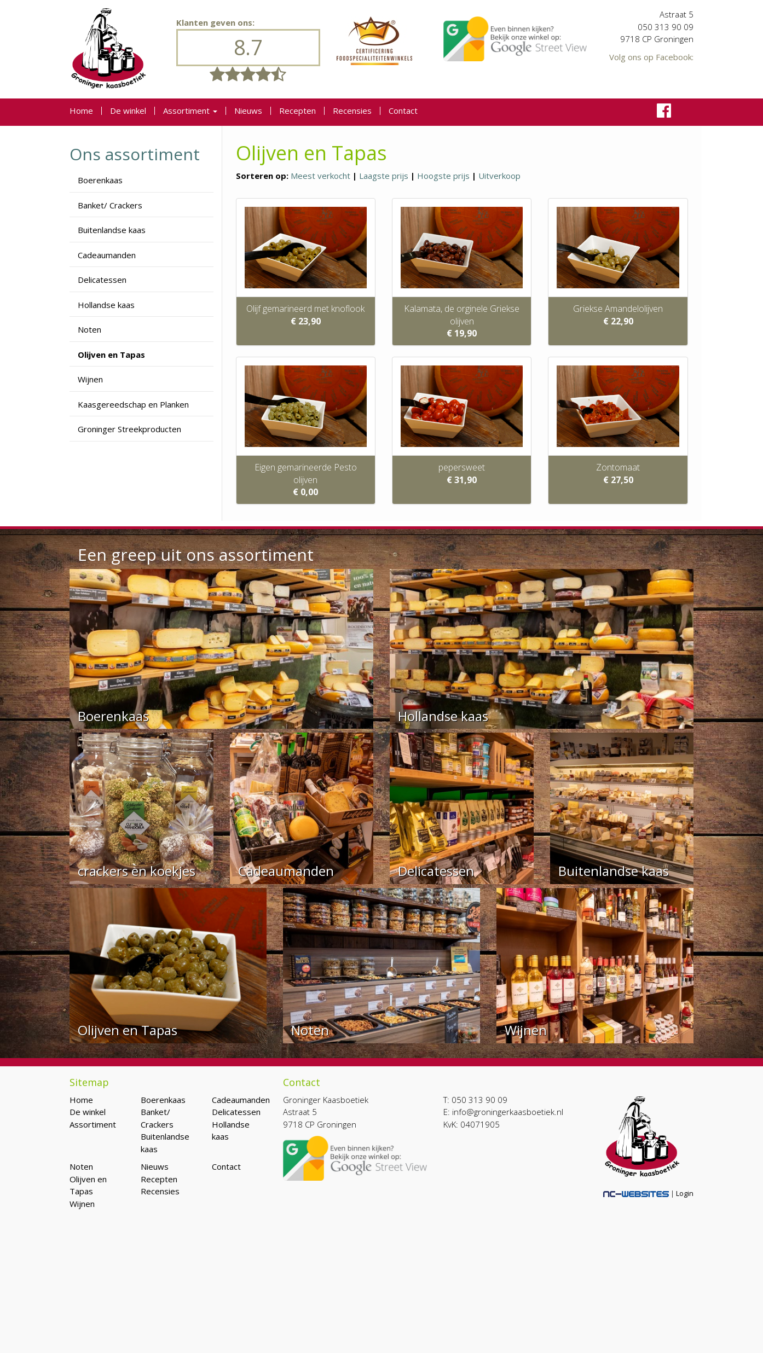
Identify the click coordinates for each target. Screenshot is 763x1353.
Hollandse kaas (106, 304)
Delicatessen (102, 279)
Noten (89, 329)
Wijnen (90, 379)
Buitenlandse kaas (112, 229)
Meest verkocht (320, 175)
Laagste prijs (383, 175)
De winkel (128, 111)
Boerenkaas (100, 180)
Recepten (297, 111)
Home (81, 111)
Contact (403, 111)
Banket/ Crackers (110, 205)
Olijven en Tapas (111, 354)
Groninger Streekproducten (129, 428)
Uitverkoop (499, 175)
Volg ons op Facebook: (651, 56)
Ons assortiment (135, 154)
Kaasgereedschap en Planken (133, 404)
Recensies (352, 111)
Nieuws (248, 111)
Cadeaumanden (107, 254)
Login (684, 1193)
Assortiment (190, 111)
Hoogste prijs (443, 175)
